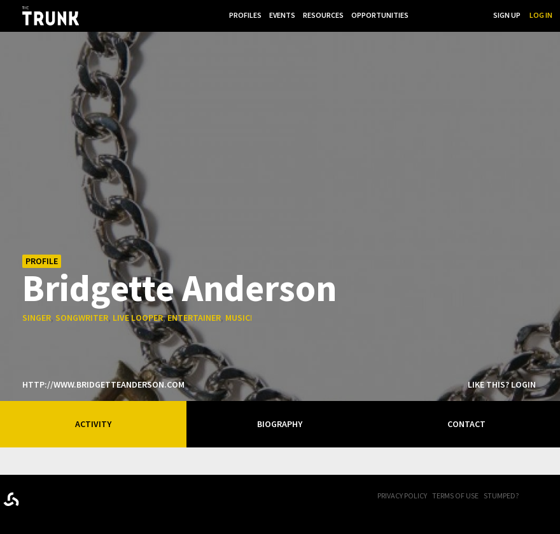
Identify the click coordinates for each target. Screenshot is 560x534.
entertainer (194, 317)
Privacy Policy (402, 495)
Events (278, 15)
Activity (93, 424)
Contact (466, 424)
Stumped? (501, 495)
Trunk (67, 496)
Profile (41, 261)
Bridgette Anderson (179, 287)
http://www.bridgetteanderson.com (103, 384)
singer (36, 317)
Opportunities (378, 15)
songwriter (81, 317)
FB (537, 496)
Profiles (240, 15)
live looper (138, 317)
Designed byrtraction (11, 499)
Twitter (553, 496)
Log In (540, 15)
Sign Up (507, 15)
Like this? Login (502, 384)
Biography (279, 424)
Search (471, 15)
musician (244, 317)
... (419, 15)
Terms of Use (455, 495)
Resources (320, 15)
